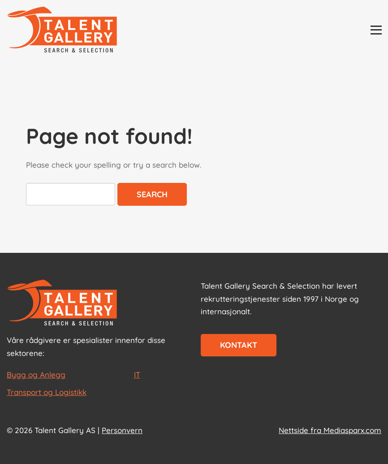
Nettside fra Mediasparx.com (330, 430)
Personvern (122, 430)
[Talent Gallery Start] (62, 30)
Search (152, 194)
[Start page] (62, 303)
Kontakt (238, 345)
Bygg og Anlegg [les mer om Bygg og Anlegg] (36, 374)
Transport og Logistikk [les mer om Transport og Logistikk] (46, 392)
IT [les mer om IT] (137, 374)
